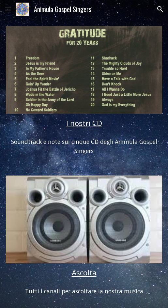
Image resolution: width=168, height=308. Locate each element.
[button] (8, 9)
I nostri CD (84, 123)
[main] (84, 123)
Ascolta (84, 273)
